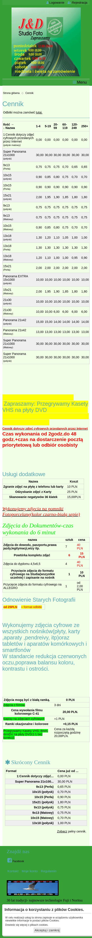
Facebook (15, 860)
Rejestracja (77, 2)
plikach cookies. (39, 924)
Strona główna (11, 93)
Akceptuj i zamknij (47, 930)
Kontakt (13, 871)
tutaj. (39, 112)
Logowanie (55, 2)
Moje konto (29, 871)
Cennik (29, 93)
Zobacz (62, 831)
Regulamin (48, 871)
